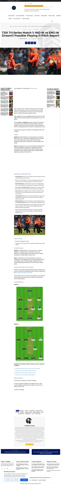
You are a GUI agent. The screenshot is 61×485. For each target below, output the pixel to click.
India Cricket (21, 413)
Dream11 (17, 412)
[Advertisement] (29, 99)
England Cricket (28, 412)
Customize (8, 479)
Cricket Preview (39, 410)
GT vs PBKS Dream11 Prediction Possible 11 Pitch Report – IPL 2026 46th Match (4, 94)
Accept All (24, 479)
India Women (28, 413)
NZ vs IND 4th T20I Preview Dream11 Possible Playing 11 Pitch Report (46, 452)
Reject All (16, 479)
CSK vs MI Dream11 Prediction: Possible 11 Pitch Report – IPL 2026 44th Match (5, 102)
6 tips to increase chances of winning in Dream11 (26, 370)
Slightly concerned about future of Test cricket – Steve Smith (51, 105)
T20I (33, 413)
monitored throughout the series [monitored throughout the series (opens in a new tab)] (24, 272)
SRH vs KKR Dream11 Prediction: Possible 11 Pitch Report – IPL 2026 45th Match (5, 98)
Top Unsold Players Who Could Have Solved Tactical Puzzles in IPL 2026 (38, 467)
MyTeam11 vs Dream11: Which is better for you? (25, 372)
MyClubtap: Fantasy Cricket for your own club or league (27, 368)
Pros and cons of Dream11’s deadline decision (25, 374)
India (42, 412)
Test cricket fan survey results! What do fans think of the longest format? (51, 92)
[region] (16, 476)
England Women (36, 412)
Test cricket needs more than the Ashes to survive (51, 101)
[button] (51, 21)
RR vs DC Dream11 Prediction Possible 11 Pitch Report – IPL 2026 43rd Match (5, 106)
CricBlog (15, 26)
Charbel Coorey (23, 38)
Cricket (29, 29)
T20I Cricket (37, 413)
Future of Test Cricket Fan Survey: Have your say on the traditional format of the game (51, 97)
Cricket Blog (35, 29)
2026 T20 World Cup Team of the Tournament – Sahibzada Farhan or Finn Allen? (37, 470)
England (22, 412)
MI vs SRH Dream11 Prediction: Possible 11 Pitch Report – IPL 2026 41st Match (5, 114)
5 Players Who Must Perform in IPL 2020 (15, 452)
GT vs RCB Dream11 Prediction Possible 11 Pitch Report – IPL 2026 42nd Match (5, 110)
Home (11, 26)
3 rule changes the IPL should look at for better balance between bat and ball (38, 464)
